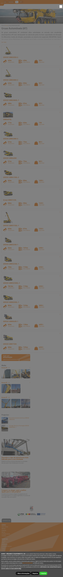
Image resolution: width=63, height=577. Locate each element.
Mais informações (24, 573)
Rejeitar (35, 573)
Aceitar (43, 573)
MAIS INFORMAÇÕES (27, 563)
